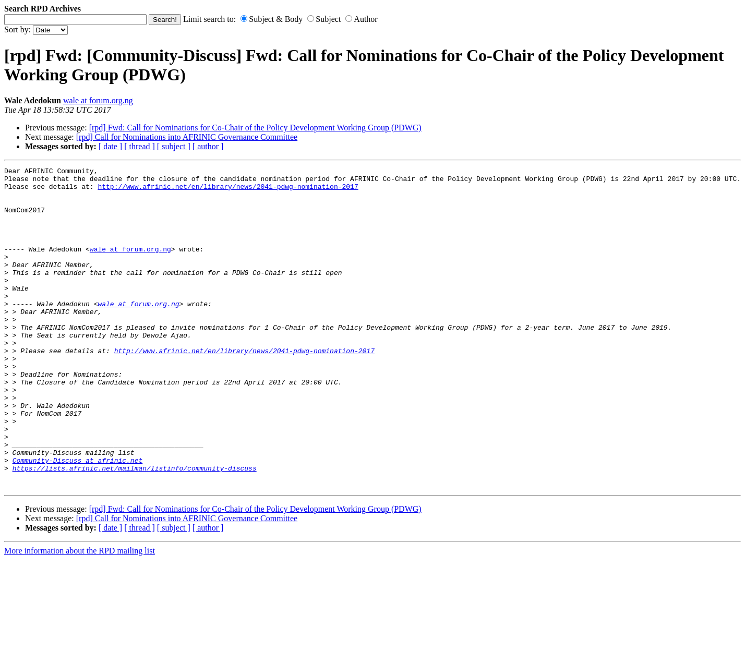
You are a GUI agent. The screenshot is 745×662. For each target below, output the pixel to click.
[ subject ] (173, 146)
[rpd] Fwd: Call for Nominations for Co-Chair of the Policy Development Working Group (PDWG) (255, 127)
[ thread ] (139, 146)
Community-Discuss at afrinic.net (78, 519)
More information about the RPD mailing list (79, 614)
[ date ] (110, 146)
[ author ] (208, 146)
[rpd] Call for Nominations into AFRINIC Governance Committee (186, 137)
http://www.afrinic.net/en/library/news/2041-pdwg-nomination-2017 (228, 191)
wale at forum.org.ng (98, 100)
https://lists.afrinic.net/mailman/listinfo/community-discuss (135, 529)
